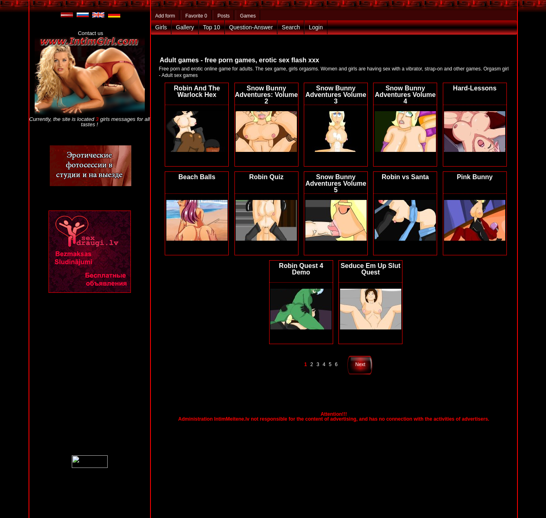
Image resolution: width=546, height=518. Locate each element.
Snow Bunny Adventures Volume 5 (335, 183)
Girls (161, 27)
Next (360, 364)
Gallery (185, 27)
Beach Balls (196, 176)
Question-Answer (251, 27)
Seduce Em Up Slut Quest (370, 269)
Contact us (90, 33)
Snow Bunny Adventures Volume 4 (405, 95)
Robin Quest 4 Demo (301, 269)
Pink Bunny (475, 176)
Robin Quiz (266, 176)
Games (248, 16)
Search (291, 27)
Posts (223, 16)
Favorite (196, 16)
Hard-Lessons (475, 88)
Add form (165, 16)
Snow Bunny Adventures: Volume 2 (266, 95)
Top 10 (211, 27)
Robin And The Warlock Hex (197, 91)
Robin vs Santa (405, 176)
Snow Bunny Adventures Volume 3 (335, 95)
